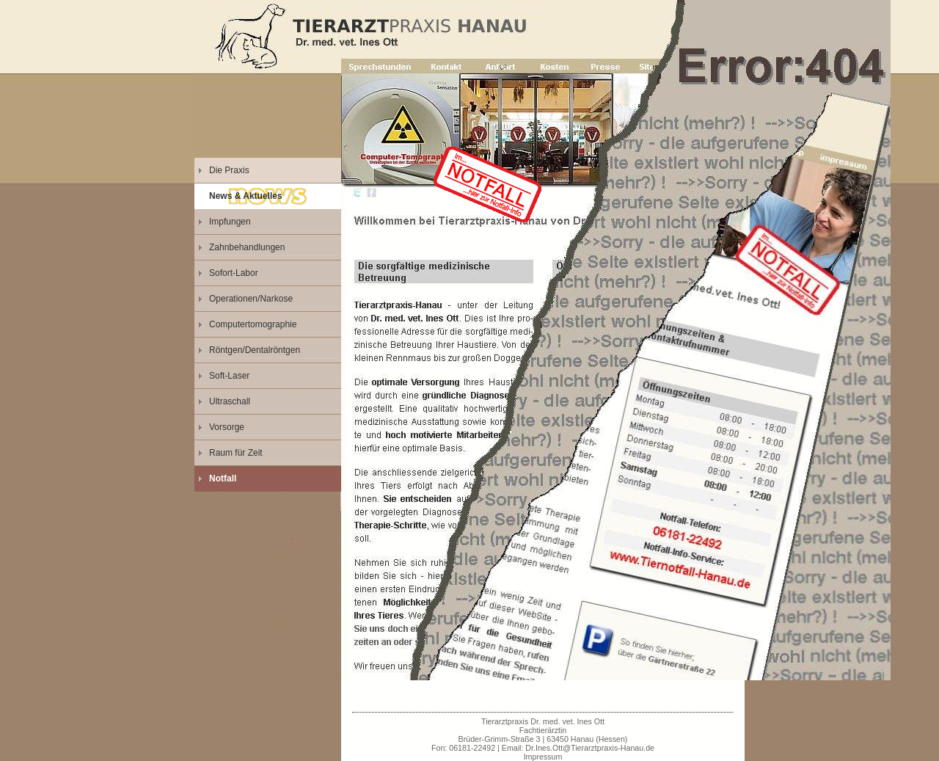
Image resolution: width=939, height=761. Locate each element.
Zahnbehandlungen (247, 247)
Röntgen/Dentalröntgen (254, 350)
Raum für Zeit (236, 453)
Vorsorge (226, 427)
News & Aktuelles (245, 196)
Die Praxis (229, 170)
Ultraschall (229, 401)
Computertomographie (252, 324)
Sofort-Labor (233, 273)
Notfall (222, 478)
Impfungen (230, 221)
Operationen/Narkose (251, 299)
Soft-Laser (229, 376)
